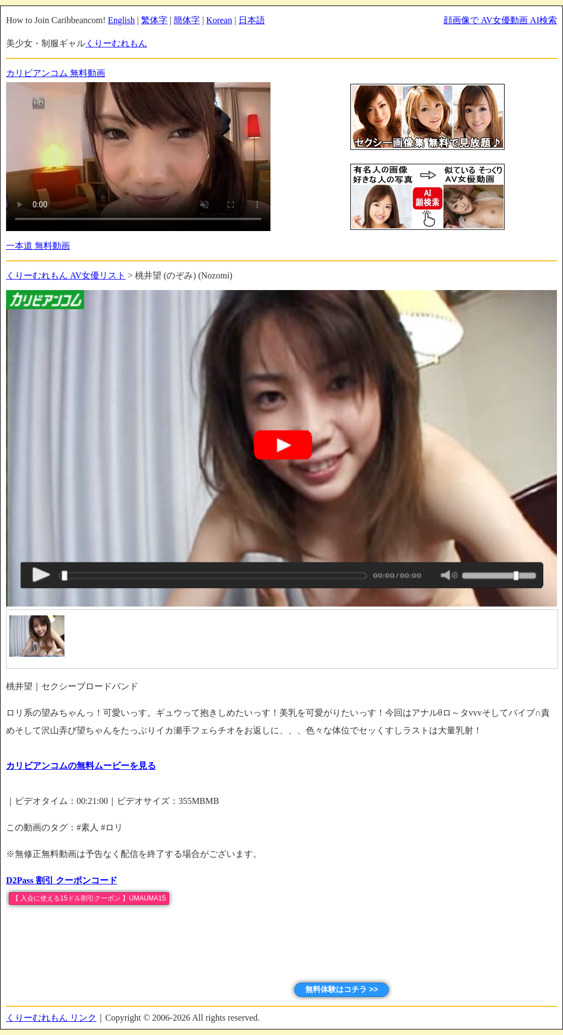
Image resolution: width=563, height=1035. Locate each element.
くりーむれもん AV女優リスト (66, 275)
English (121, 20)
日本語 (252, 20)
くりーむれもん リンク (51, 1017)
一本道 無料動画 (38, 245)
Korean (219, 20)
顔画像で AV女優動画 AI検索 (500, 20)
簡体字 (187, 20)
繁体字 (154, 20)
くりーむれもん (116, 43)
